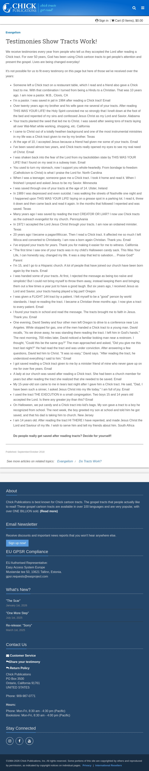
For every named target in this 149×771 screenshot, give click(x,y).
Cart (116, 20)
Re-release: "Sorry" (19, 625)
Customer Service (21, 655)
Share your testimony (23, 661)
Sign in (102, 20)
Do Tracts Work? (90, 461)
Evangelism (13, 32)
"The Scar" (13, 600)
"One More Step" (17, 613)
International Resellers (108, 765)
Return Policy (18, 668)
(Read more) (49, 511)
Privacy (87, 765)
